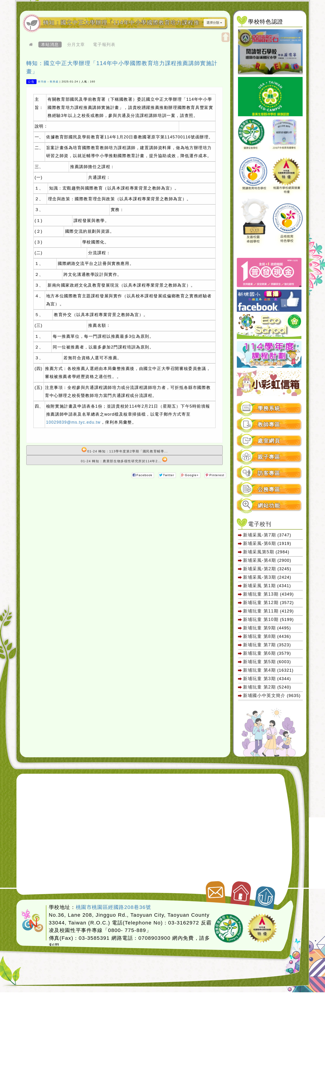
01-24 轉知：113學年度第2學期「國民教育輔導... (124, 450)
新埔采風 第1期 (259, 585)
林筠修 (42, 81)
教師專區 (269, 425)
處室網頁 (269, 441)
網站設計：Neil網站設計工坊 (32, 921)
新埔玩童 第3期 (259, 678)
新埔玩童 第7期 (259, 644)
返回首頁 (241, 891)
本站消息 (50, 44)
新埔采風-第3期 (259, 577)
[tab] (269, 408)
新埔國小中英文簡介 (264, 695)
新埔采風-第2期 (259, 568)
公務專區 (269, 489)
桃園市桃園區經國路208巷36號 (113, 907)
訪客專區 (269, 473)
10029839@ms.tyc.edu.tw (73, 422)
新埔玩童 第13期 (260, 594)
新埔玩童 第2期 (260, 686)
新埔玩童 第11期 (260, 610)
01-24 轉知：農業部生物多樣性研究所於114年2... (124, 460)
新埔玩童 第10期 (260, 619)
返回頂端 (265, 895)
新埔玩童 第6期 (259, 653)
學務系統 (269, 408)
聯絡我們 (215, 890)
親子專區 (269, 457)
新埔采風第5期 (258, 551)
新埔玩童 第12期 (260, 602)
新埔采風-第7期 (259, 534)
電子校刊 (259, 524)
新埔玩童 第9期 (259, 627)
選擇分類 (214, 22)
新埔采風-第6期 (259, 543)
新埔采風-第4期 (259, 560)
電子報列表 (104, 44)
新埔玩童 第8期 (259, 636)
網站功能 (269, 506)
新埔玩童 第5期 (259, 661)
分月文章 (76, 44)
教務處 (54, 81)
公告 (31, 81)
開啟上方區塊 (226, 37)
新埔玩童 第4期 (259, 670)
